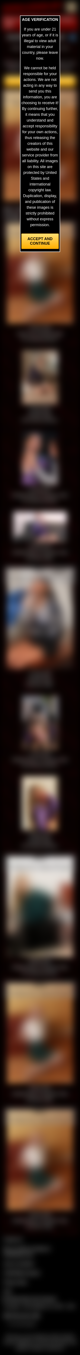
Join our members (18, 1263)
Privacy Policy (15, 1282)
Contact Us (12, 1239)
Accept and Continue (40, 241)
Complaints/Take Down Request (29, 1299)
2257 (7, 1291)
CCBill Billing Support (21, 1273)
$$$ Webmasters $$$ (21, 1315)
